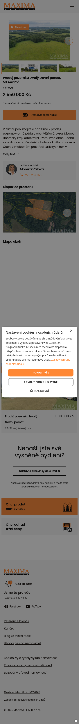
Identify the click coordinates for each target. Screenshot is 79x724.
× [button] (71, 331)
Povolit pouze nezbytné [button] (41, 382)
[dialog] (39, 362)
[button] (39, 391)
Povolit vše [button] (41, 372)
